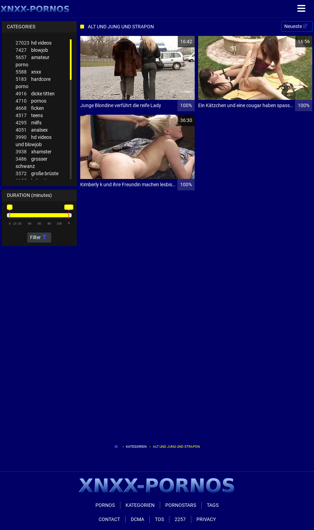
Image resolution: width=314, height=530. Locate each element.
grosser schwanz (31, 162)
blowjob (32, 50)
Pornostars (180, 505)
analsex (32, 130)
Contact (109, 519)
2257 (180, 519)
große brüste (37, 173)
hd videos (34, 43)
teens (29, 115)
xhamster (34, 151)
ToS (159, 519)
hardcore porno (33, 82)
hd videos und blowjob (34, 140)
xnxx (28, 72)
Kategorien (136, 446)
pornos (31, 101)
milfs (28, 122)
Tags (213, 505)
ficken (30, 108)
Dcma (137, 519)
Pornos (105, 505)
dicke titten (35, 93)
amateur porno (32, 60)
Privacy (206, 519)
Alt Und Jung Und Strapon (176, 446)
